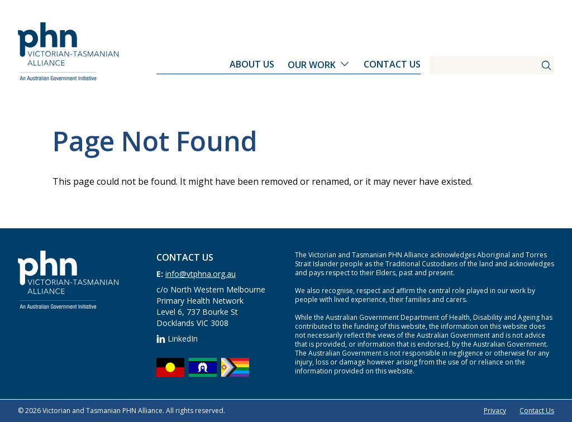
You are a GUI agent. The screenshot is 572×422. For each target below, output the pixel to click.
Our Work (312, 65)
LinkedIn (177, 338)
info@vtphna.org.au (200, 273)
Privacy (495, 410)
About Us (252, 64)
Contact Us (392, 64)
